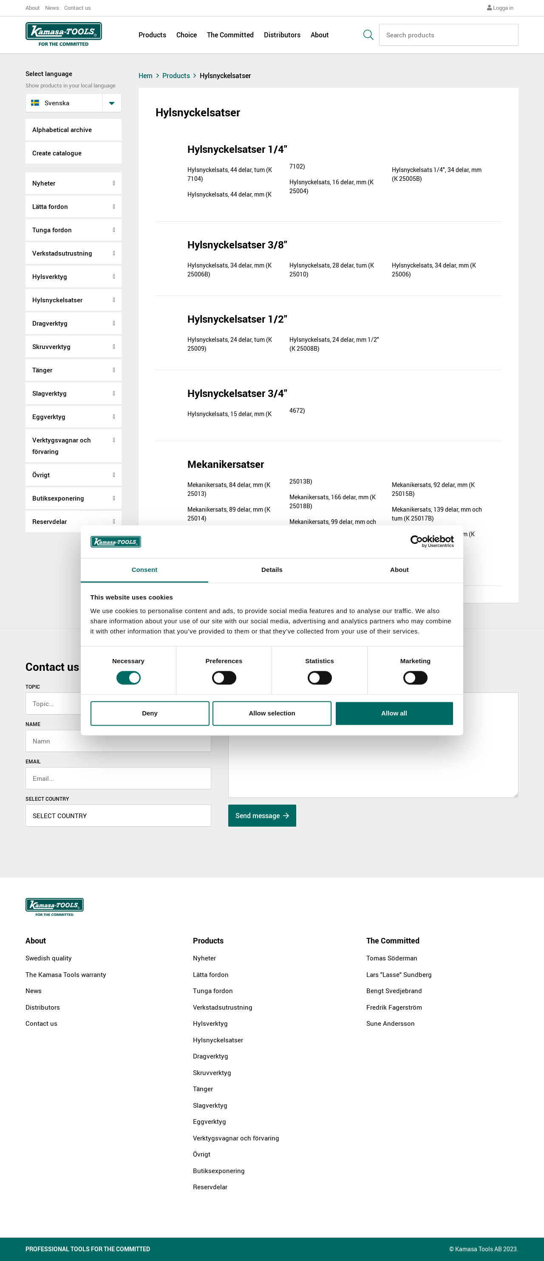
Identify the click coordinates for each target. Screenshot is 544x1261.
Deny (150, 713)
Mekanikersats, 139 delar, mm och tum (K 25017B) (437, 513)
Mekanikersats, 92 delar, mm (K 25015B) (433, 489)
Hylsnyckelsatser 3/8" (237, 244)
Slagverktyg (49, 393)
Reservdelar (49, 521)
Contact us (77, 7)
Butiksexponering (58, 498)
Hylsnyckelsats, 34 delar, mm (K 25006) (434, 269)
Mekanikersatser (225, 464)
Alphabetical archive (62, 129)
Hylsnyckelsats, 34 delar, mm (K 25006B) (229, 269)
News (52, 7)
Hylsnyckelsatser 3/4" (237, 393)
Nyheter (43, 183)
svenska (50, 103)
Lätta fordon (50, 206)
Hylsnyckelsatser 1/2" (237, 319)
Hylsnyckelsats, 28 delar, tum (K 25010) (331, 269)
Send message (262, 815)
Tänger (42, 370)
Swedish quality (49, 958)
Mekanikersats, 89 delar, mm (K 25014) (228, 513)
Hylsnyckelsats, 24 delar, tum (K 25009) (229, 343)
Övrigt (41, 474)
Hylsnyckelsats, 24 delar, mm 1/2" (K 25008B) (334, 343)
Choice (186, 34)
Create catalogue (57, 153)
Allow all (394, 713)
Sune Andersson (390, 1023)
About (33, 7)
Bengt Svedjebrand (394, 990)
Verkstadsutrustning (62, 253)
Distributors (282, 34)
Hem (150, 75)
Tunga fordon (52, 229)
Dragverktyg (50, 323)
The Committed (230, 34)
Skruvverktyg (51, 346)
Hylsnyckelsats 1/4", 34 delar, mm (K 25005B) (437, 174)
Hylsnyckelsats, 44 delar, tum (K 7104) (229, 174)
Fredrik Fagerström (394, 1007)
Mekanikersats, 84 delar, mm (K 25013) (228, 489)
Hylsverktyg (49, 276)
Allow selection (272, 713)
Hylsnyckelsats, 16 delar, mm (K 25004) (331, 186)
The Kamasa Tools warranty (66, 974)
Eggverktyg (48, 416)
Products (152, 34)
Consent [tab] (145, 569)
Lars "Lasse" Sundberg (399, 974)
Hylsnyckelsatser (57, 300)
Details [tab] (272, 569)
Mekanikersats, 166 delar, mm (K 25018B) (332, 501)
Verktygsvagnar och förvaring (61, 446)
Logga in (500, 7)
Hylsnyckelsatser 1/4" (237, 149)
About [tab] (399, 569)
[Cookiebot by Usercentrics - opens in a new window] (417, 541)
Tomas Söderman (391, 958)
